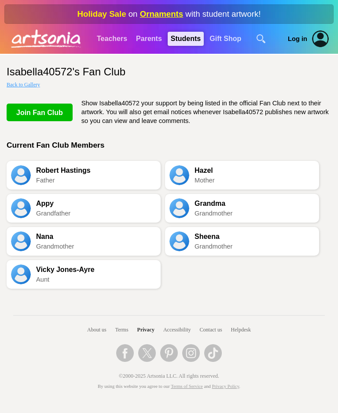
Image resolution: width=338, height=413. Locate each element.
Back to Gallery (23, 85)
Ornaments (162, 14)
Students (186, 38)
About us (97, 330)
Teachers (112, 38)
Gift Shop (225, 38)
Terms (122, 330)
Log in (297, 38)
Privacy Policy (225, 386)
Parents (149, 38)
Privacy (145, 330)
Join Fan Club (39, 112)
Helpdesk (241, 330)
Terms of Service (187, 386)
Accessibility (177, 330)
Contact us (211, 330)
